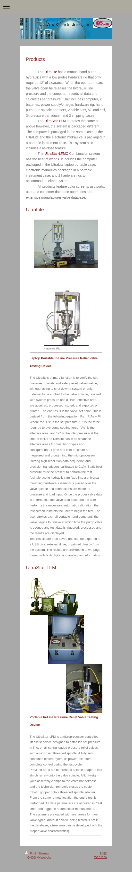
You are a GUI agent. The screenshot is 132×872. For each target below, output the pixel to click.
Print (31, 853)
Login (103, 853)
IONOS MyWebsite (38, 857)
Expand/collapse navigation (66, 6)
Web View (100, 857)
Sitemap (43, 853)
